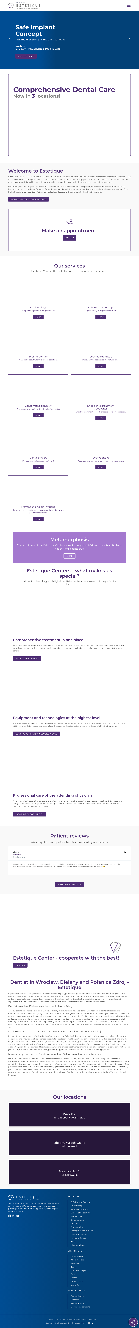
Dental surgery (77, 1220)
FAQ (73, 1274)
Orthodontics (77, 1227)
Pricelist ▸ (75, 1263)
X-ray (73, 1241)
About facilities (77, 1260)
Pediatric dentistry (79, 1238)
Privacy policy (81, 1319)
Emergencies (77, 1256)
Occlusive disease (78, 1234)
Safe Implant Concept (80, 1202)
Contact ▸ (75, 1285)
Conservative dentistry (81, 1213)
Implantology (77, 1206)
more (38, 317)
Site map (92, 1319)
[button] (9, 38)
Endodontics (76, 1216)
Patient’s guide (77, 1303)
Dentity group (77, 1281)
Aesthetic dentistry (79, 1209)
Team (73, 1267)
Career (74, 1278)
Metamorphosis (78, 1245)
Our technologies (78, 1270)
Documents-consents (80, 1307)
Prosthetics (76, 1223)
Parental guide (77, 1296)
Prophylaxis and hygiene (82, 1231)
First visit (75, 1300)
